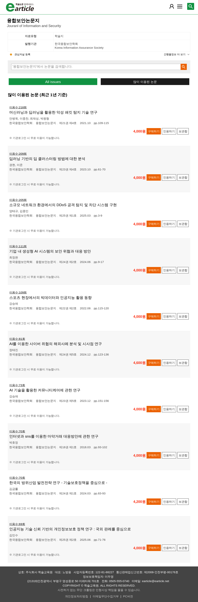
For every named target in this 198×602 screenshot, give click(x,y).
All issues (53, 82)
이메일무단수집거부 (106, 596)
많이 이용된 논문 (145, 81)
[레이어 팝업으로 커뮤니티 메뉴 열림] (179, 6)
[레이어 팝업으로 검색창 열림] (190, 6)
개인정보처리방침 (76, 596)
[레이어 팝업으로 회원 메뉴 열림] (171, 6)
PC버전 (128, 596)
